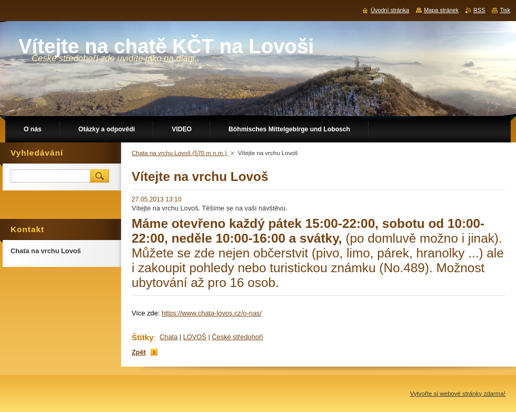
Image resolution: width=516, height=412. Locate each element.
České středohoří (237, 337)
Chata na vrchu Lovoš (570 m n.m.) (180, 153)
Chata (168, 337)
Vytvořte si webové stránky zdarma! (457, 393)
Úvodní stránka (390, 10)
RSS (479, 10)
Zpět (139, 352)
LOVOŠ (194, 337)
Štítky (143, 337)
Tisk (505, 10)
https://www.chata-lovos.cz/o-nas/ (212, 313)
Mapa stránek (441, 10)
